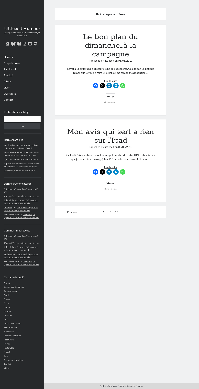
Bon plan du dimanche (14, 287)
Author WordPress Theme (112, 386)
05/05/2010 (125, 146)
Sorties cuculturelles (13, 360)
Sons (6, 356)
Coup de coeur (12, 63)
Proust (7, 352)
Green (7, 307)
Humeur (8, 57)
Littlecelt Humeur (22, 28)
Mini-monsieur (11, 327)
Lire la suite (110, 80)
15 (111, 212)
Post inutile (9, 348)
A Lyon (8, 81)
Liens (7, 87)
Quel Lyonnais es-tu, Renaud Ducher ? (21, 159)
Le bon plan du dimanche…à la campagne (110, 45)
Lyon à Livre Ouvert (12, 323)
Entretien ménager (12, 189)
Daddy (7, 295)
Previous (72, 212)
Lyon (6, 319)
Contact (8, 99)
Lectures (8, 315)
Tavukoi (8, 75)
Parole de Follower (12, 335)
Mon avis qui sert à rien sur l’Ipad (110, 136)
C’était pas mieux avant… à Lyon (25, 196)
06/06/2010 (125, 60)
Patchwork (10, 69)
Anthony (8, 207)
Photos (7, 343)
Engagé (7, 299)
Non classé (9, 331)
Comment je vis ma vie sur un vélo (19, 170)
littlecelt (7, 200)
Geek (6, 303)
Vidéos (7, 368)
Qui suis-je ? (11, 93)
